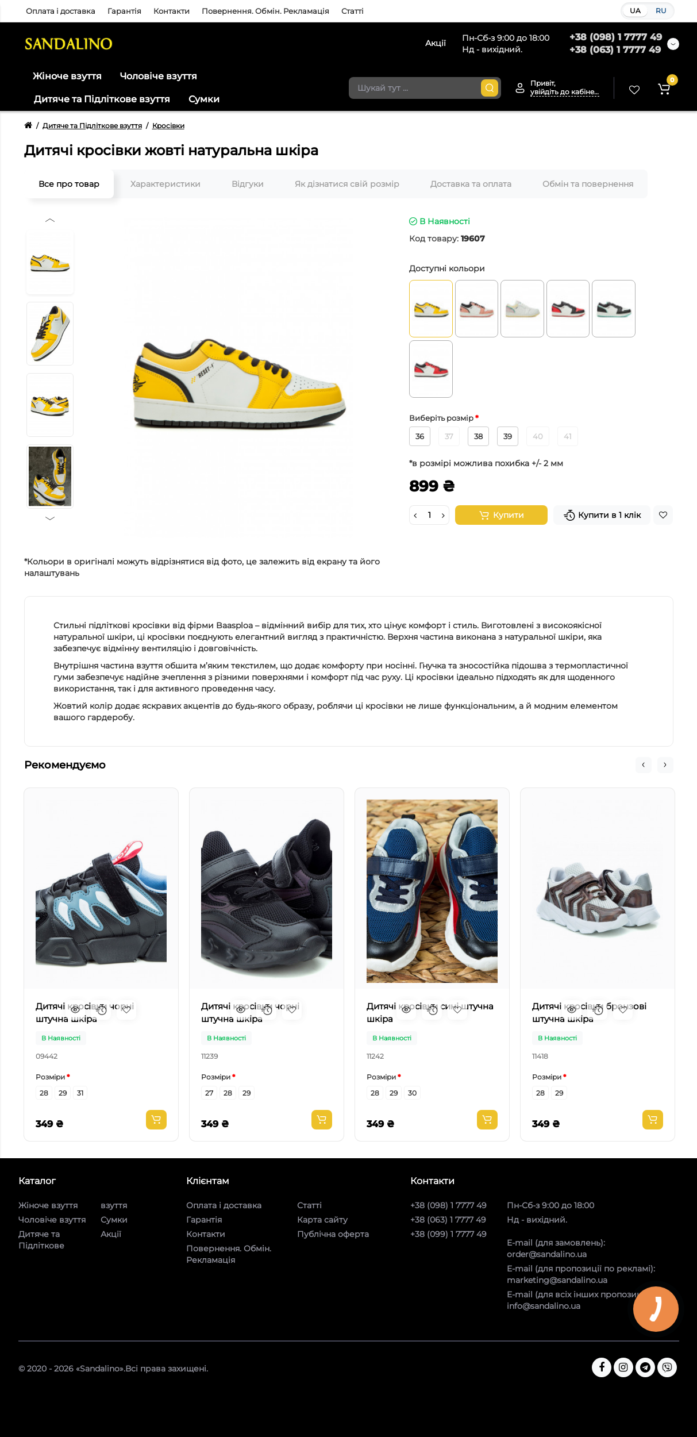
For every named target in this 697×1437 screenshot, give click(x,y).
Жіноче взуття (67, 76)
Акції (111, 1234)
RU (661, 10)
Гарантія (124, 11)
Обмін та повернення (587, 184)
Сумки (204, 99)
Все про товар (68, 184)
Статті (352, 11)
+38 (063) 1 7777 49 (615, 49)
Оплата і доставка (60, 11)
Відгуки (248, 184)
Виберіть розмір (442, 417)
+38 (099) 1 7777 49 (448, 1234)
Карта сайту (322, 1220)
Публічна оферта (333, 1234)
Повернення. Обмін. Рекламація (265, 11)
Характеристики (165, 184)
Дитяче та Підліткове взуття (102, 99)
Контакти (171, 11)
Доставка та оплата (470, 184)
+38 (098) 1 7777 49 (615, 37)
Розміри (50, 1077)
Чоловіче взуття (158, 76)
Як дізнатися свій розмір (347, 184)
